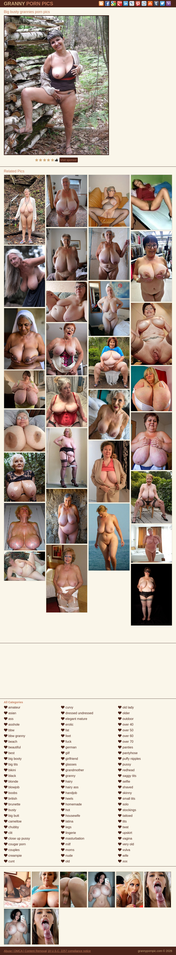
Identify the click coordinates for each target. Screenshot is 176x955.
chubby (11, 827)
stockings (127, 810)
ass (8, 719)
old (65, 861)
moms (67, 850)
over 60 (125, 736)
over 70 (125, 741)
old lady (126, 707)
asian (10, 713)
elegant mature (74, 719)
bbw (9, 730)
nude (67, 855)
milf (65, 844)
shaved (125, 787)
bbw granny (14, 736)
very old (126, 844)
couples (12, 850)
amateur (12, 707)
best (9, 753)
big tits (11, 764)
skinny (125, 793)
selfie (124, 781)
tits (122, 821)
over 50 (125, 730)
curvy (67, 707)
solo (123, 804)
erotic (67, 724)
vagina (125, 838)
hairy (67, 781)
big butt (11, 815)
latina (67, 821)
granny (68, 776)
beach (10, 741)
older (124, 713)
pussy (124, 764)
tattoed (125, 815)
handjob (69, 793)
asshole (12, 724)
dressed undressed (77, 713)
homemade (71, 804)
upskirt (125, 833)
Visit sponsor (68, 160)
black (10, 776)
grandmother (72, 770)
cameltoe (13, 821)
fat (65, 730)
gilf (65, 753)
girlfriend (69, 758)
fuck (66, 741)
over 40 (125, 724)
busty (10, 810)
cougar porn (15, 844)
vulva (124, 850)
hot (65, 810)
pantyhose (128, 753)
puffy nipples (129, 758)
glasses (69, 764)
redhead (126, 770)
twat (123, 827)
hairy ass (69, 787)
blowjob (12, 787)
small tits (126, 798)
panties (125, 747)
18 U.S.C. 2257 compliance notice (69, 951)
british (10, 798)
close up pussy (17, 838)
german (69, 747)
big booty (13, 758)
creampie (13, 855)
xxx (122, 861)
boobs (10, 793)
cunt (9, 861)
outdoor (126, 719)
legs (66, 827)
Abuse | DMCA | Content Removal (25, 951)
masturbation (72, 838)
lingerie (68, 833)
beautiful (12, 747)
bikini (10, 770)
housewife (70, 815)
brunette (12, 804)
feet (66, 736)
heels (67, 798)
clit (8, 833)
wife (123, 855)
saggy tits (127, 776)
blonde (11, 781)
